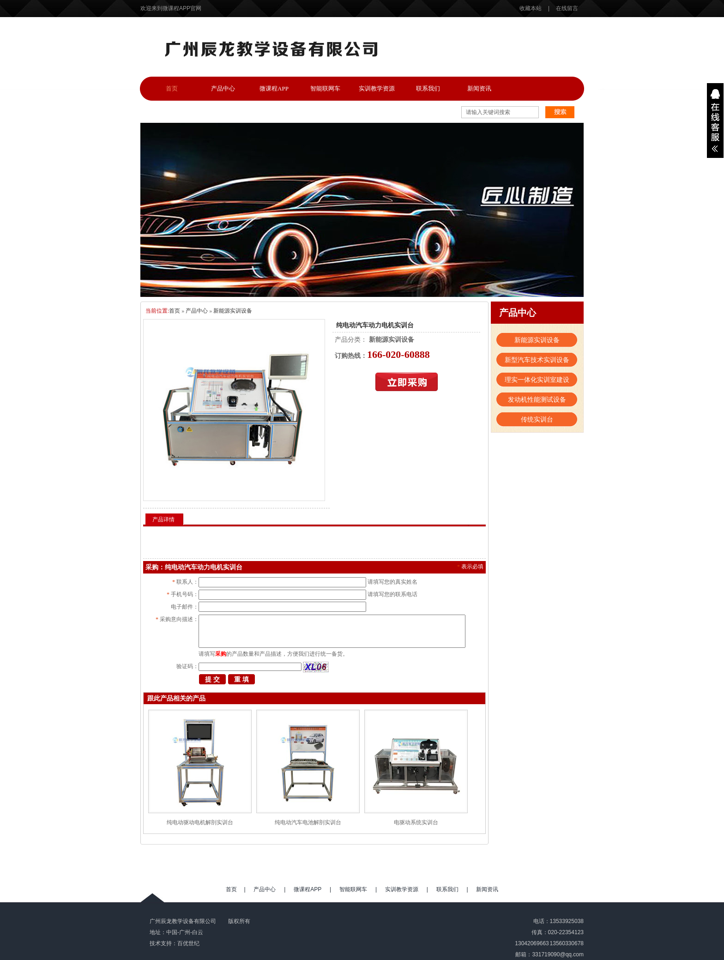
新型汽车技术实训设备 (537, 359)
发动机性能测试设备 (537, 399)
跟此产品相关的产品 (176, 698)
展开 (715, 120)
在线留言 (567, 8)
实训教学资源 (377, 88)
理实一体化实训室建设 (537, 379)
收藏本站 (531, 8)
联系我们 (428, 88)
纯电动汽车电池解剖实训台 (308, 822)
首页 (172, 88)
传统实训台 (537, 419)
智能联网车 (325, 88)
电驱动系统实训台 (416, 822)
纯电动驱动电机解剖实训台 (200, 822)
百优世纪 (188, 943)
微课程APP (274, 88)
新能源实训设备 (232, 311)
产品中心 (223, 88)
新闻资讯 (479, 88)
